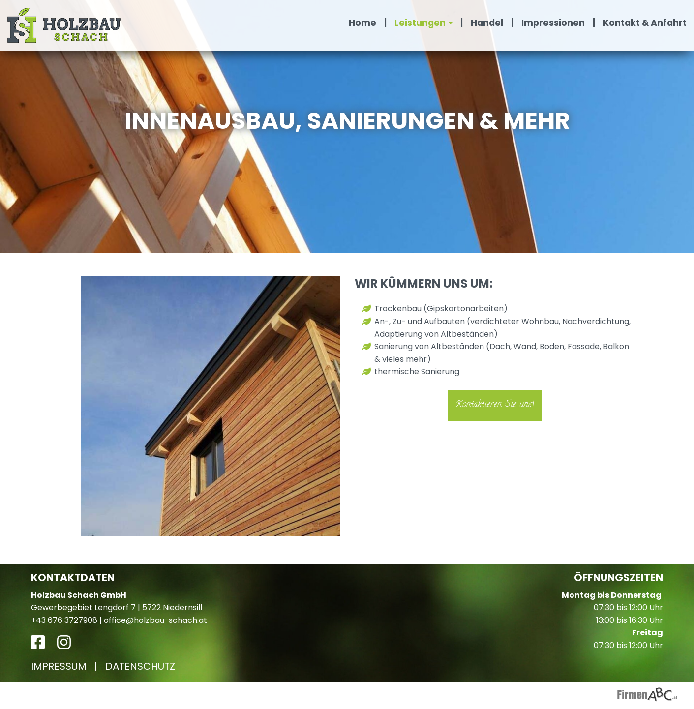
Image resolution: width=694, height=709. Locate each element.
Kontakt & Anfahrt (645, 23)
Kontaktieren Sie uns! (494, 405)
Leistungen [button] (423, 23)
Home (362, 23)
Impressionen (553, 23)
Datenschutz (140, 666)
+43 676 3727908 (64, 620)
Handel (487, 23)
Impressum (59, 666)
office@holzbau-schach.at (155, 620)
